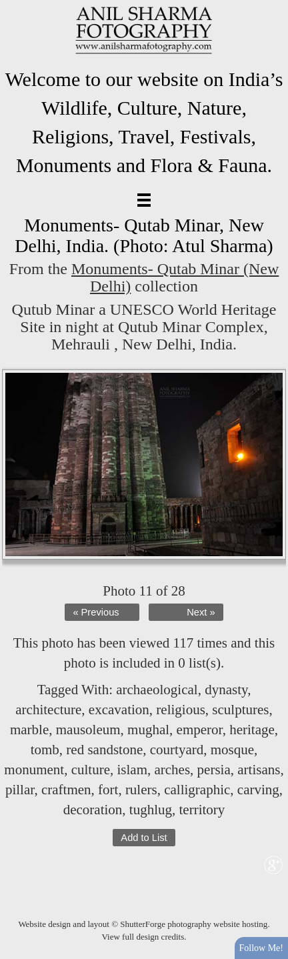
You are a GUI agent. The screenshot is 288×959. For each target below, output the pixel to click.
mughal (148, 730)
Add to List (144, 837)
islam (132, 770)
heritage (252, 730)
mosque (232, 750)
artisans (258, 770)
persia (214, 770)
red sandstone (104, 750)
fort (108, 790)
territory (202, 810)
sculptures (240, 710)
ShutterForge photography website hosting (193, 924)
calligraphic (197, 790)
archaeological (156, 690)
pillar (19, 790)
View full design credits (142, 937)
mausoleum (88, 730)
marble (29, 730)
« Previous (96, 612)
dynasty (226, 690)
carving (258, 790)
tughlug (150, 810)
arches (172, 770)
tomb (45, 750)
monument (34, 770)
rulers (141, 790)
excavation (119, 710)
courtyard (176, 750)
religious (180, 710)
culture (90, 770)
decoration (93, 810)
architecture (48, 710)
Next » (201, 612)
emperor (200, 730)
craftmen (66, 790)
